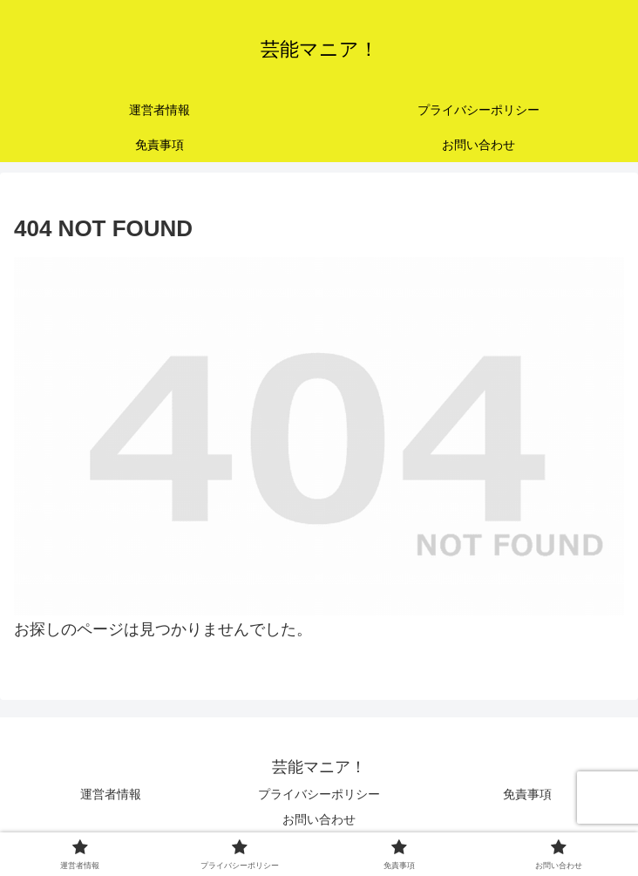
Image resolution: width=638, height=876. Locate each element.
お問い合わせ (319, 819)
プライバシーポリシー (319, 794)
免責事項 (527, 794)
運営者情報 (110, 794)
